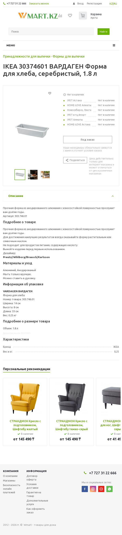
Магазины (9, 480)
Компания (10, 471)
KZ (111, 3)
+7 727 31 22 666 (16, 3)
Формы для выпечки (68, 56)
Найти (103, 31)
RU (115, 3)
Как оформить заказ (35, 510)
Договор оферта (32, 477)
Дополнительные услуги (37, 502)
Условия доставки (32, 486)
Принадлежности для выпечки (26, 56)
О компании (10, 475)
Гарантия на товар (33, 494)
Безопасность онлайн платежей (11, 489)
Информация (36, 471)
